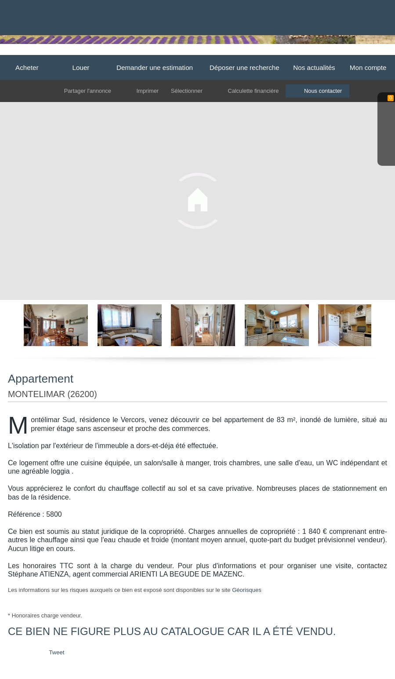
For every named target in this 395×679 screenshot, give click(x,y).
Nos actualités (314, 67)
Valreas (295, 51)
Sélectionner (186, 91)
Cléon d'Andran (334, 51)
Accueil (115, 51)
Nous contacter (324, 91)
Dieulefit (145, 51)
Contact (373, 51)
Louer (81, 67)
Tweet (57, 652)
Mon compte (368, 67)
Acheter (26, 67)
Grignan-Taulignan (252, 51)
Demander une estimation (154, 67)
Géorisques (246, 590)
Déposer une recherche (244, 67)
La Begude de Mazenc (192, 51)
